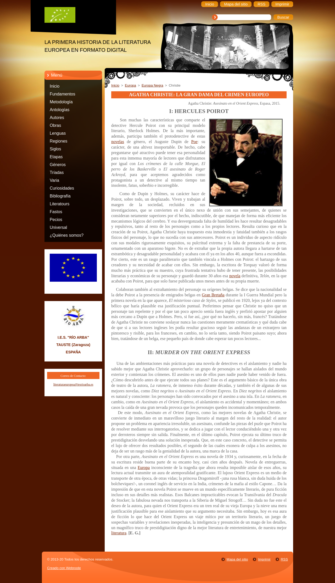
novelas (117, 141)
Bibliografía (60, 196)
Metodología (61, 102)
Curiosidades (62, 188)
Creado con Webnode (64, 568)
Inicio (54, 86)
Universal (58, 227)
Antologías (59, 109)
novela (235, 276)
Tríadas (57, 172)
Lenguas (58, 133)
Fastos (56, 212)
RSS (284, 559)
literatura (118, 533)
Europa (130, 85)
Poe (194, 141)
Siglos (55, 149)
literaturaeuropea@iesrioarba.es (73, 384)
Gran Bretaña (213, 295)
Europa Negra (152, 85)
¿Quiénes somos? (66, 235)
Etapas (56, 157)
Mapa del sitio (237, 559)
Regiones (58, 141)
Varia (54, 180)
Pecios (56, 219)
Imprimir (264, 559)
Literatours (59, 204)
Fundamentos (62, 94)
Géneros (58, 164)
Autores (57, 117)
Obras (55, 125)
